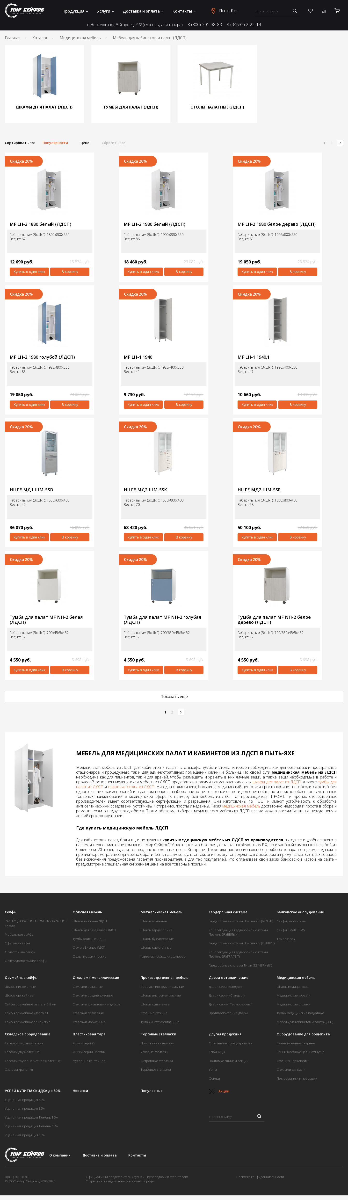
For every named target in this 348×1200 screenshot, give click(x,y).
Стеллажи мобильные (89, 1022)
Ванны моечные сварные (296, 1043)
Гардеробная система (228, 912)
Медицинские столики (293, 1004)
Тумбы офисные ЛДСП (89, 939)
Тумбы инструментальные (160, 1022)
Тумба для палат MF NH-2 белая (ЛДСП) (46, 620)
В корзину (70, 271)
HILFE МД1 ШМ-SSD (31, 489)
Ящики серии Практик (89, 1052)
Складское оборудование (27, 1034)
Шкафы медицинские (293, 986)
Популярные (151, 1091)
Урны (213, 1069)
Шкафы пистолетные (20, 986)
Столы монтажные (154, 1013)
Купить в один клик (29, 271)
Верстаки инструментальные (162, 986)
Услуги (105, 11)
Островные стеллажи (157, 1061)
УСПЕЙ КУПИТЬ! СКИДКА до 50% (33, 1091)
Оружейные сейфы (21, 977)
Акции (219, 1091)
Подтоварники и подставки (297, 1078)
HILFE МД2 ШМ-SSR (259, 489)
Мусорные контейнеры (90, 1061)
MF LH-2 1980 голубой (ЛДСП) (42, 357)
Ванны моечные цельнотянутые (301, 1052)
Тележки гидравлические (24, 1043)
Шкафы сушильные (155, 1004)
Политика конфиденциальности (260, 1177)
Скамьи (214, 1078)
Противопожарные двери (228, 1013)
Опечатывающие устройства (231, 1043)
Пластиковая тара (89, 1034)
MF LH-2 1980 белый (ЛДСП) (154, 224)
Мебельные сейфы (19, 934)
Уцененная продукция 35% (25, 1108)
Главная (12, 37)
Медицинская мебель (80, 37)
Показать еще (174, 696)
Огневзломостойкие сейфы (26, 961)
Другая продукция (225, 1034)
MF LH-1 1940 (138, 357)
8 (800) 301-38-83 (205, 24)
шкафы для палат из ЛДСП (277, 782)
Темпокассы (286, 939)
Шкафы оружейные (19, 995)
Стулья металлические (89, 956)
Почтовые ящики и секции (228, 1061)
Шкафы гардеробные (157, 930)
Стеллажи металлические (96, 977)
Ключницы (217, 1052)
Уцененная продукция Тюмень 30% (31, 1117)
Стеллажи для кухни (291, 1069)
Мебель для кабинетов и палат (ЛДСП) (305, 1022)
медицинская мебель (241, 806)
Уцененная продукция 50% (25, 1100)
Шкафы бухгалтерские (157, 939)
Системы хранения (19, 1069)
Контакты (184, 11)
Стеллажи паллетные (88, 1013)
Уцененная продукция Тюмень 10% (31, 1126)
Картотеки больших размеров (163, 956)
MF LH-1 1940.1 (253, 357)
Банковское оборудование (300, 912)
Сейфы (10, 912)
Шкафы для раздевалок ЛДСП (94, 930)
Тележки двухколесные (22, 1052)
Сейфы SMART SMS (291, 930)
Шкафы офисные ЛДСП (90, 921)
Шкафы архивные (154, 921)
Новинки (80, 1091)
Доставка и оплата (143, 11)
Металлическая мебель (161, 912)
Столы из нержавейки (293, 1061)
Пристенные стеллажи (157, 1043)
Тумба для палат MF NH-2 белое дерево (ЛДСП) (274, 620)
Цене (84, 143)
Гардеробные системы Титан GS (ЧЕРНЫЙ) (240, 965)
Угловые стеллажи (154, 1052)
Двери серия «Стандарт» (227, 995)
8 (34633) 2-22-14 (244, 24)
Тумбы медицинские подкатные (300, 1013)
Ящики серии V (84, 1043)
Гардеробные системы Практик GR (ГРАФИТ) (242, 943)
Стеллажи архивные (88, 986)
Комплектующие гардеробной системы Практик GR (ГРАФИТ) (238, 954)
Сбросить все (113, 143)
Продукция (75, 11)
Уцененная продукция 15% (25, 1135)
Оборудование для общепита (303, 1034)
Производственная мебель (164, 977)
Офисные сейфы (17, 943)
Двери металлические (228, 977)
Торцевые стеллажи (156, 1069)
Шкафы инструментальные (161, 995)
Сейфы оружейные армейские (28, 1022)
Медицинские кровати (294, 995)
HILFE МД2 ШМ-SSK (145, 489)
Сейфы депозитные (291, 921)
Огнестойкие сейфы (20, 952)
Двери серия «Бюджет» (226, 986)
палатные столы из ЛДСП (131, 786)
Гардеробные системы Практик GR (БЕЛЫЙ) (241, 921)
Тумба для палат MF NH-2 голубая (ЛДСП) (162, 620)
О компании (60, 1155)
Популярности (55, 143)
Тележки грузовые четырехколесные (33, 1061)
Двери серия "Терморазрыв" (230, 1004)
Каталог (40, 37)
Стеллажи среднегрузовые (93, 995)
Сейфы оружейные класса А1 (26, 1013)
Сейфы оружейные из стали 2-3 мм (30, 1004)
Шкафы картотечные (156, 947)
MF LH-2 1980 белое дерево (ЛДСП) (277, 224)
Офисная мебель (87, 912)
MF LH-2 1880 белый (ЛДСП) (40, 224)
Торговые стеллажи (158, 1034)
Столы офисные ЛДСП (89, 947)
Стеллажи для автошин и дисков (97, 1004)
